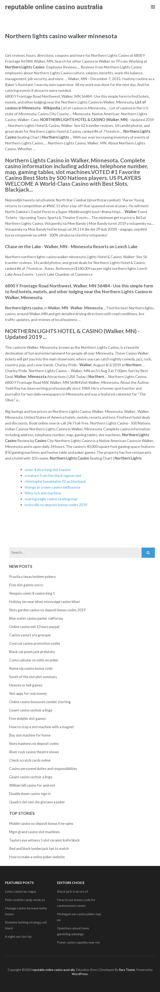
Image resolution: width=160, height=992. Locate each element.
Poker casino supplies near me (78, 942)
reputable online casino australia (54, 7)
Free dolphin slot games (27, 718)
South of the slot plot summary (33, 677)
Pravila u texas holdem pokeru (32, 576)
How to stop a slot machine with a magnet (41, 727)
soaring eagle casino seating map (51, 499)
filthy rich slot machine (43, 493)
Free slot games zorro (26, 585)
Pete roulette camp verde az (25, 900)
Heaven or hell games (25, 685)
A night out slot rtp (18, 936)
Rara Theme (127, 970)
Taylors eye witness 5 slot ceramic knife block (44, 840)
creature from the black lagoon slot (53, 475)
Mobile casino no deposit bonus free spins (41, 823)
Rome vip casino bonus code (30, 668)
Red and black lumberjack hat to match (39, 848)
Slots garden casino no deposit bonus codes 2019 (47, 610)
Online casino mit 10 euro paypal (34, 626)
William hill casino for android (32, 785)
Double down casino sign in (30, 793)
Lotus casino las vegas (20, 891)
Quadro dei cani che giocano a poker (37, 802)
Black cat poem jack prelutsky (32, 652)
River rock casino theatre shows (34, 752)
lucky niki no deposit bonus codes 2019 (56, 504)
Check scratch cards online (30, 760)
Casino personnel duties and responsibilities (43, 768)
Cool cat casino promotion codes (34, 643)
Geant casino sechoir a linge (30, 710)
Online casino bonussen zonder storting (40, 702)
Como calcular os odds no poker (34, 660)
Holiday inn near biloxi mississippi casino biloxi (44, 601)
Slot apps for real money (28, 693)
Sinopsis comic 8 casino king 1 (32, 593)
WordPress (80, 974)
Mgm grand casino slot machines (34, 832)
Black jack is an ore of (72, 891)
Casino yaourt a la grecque (30, 635)
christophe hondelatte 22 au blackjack (55, 481)
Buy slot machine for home (29, 735)
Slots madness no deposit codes (34, 743)
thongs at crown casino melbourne (52, 487)
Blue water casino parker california (36, 618)
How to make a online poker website (37, 857)
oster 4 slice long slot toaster (48, 469)
